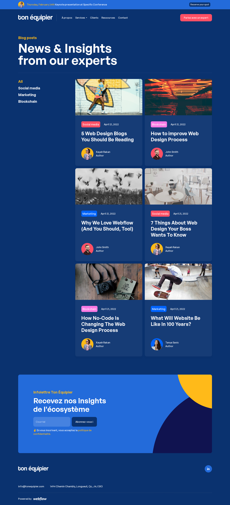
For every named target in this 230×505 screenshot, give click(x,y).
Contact (123, 17)
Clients (94, 17)
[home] (37, 17)
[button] (81, 17)
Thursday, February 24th (41, 4)
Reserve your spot (199, 4)
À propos (67, 17)
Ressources (108, 17)
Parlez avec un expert (196, 17)
